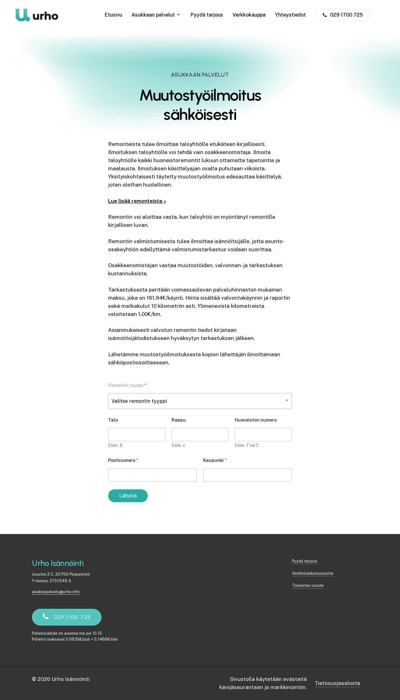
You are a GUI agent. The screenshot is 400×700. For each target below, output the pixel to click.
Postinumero (123, 460)
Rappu (179, 420)
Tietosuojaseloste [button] (337, 683)
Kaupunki (215, 460)
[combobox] (200, 401)
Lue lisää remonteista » (137, 201)
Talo (113, 420)
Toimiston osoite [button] (308, 585)
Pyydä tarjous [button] (304, 561)
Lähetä (128, 495)
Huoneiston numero (256, 420)
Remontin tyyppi (127, 385)
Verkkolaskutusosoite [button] (312, 573)
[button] (72, 617)
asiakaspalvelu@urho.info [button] (56, 591)
